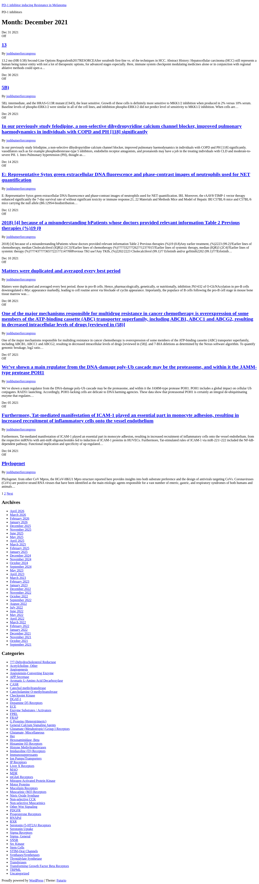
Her (12, 736)
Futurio (61, 880)
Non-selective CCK (23, 799)
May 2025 (16, 537)
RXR (13, 821)
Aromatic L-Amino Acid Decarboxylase (36, 680)
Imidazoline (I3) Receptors (27, 751)
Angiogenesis (19, 669)
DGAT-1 (15, 699)
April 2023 (17, 574)
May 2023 (16, 570)
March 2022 (18, 622)
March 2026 (18, 514)
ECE (13, 706)
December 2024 (20, 555)
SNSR (14, 840)
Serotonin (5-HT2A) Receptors (30, 825)
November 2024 (20, 559)
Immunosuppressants (24, 754)
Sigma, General (20, 836)
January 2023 (19, 585)
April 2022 (17, 618)
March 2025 (18, 544)
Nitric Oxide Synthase (24, 795)
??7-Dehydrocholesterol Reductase (33, 662)
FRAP (14, 717)
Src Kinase (17, 843)
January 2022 (19, 629)
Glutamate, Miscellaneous (27, 732)
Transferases (18, 862)
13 (4, 44)
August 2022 (18, 603)
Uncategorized (19, 873)
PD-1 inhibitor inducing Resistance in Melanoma (34, 5)
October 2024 (19, 563)
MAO (14, 769)
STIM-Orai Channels (24, 851)
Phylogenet (13, 463)
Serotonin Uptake (21, 829)
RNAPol (15, 818)
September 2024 (20, 566)
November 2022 (20, 592)
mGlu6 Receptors (21, 777)
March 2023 (18, 578)
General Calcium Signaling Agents (33, 725)
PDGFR (15, 810)
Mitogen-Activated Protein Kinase (32, 780)
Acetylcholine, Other (24, 665)
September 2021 (20, 644)
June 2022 (16, 611)
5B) (5, 87)
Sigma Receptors (21, 832)
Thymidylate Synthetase (26, 858)
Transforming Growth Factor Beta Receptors (39, 866)
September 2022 (20, 600)
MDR (13, 773)
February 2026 (19, 518)
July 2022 (16, 607)
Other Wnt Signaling (23, 806)
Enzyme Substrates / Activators (30, 710)
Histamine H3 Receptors (26, 743)
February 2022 (19, 626)
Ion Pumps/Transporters (26, 758)
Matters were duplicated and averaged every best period (61, 270)
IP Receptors (18, 762)
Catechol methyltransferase (28, 688)
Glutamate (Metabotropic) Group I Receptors (40, 729)
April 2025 (17, 540)
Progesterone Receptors (25, 814)
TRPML (15, 869)
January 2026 (19, 522)
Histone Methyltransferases (28, 747)
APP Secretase (19, 677)
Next (10, 493)
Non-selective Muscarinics (27, 803)
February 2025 (19, 548)
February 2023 (19, 581)
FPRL (14, 714)
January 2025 (19, 552)
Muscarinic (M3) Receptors (28, 792)
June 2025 (16, 533)
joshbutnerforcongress (21, 53)
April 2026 (17, 511)
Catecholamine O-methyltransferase (34, 691)
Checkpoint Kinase (22, 695)
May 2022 (16, 615)
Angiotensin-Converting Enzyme (32, 673)
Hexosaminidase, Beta (24, 740)
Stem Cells (17, 847)
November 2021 (20, 637)
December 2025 (20, 526)
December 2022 (20, 589)
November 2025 (20, 529)
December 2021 (20, 633)
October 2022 (19, 596)
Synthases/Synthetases (25, 855)
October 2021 (19, 641)
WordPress (36, 880)
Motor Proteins (20, 784)
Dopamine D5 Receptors (26, 703)
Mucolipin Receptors (24, 788)
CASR (14, 684)
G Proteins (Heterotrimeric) (28, 721)
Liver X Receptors (22, 766)
